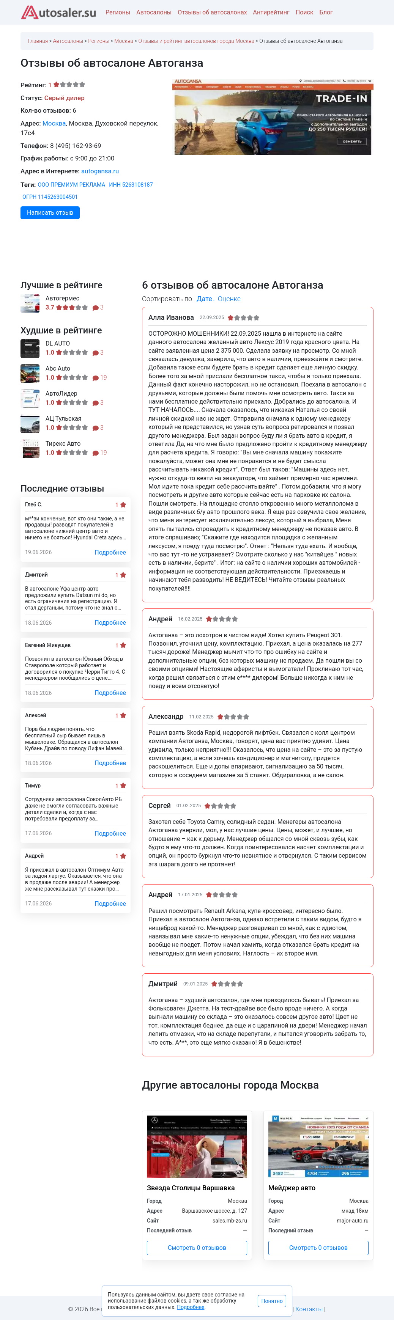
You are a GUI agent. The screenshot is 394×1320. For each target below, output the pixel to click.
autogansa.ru (100, 171)
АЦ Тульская (63, 419)
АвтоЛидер (61, 394)
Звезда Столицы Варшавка (191, 1188)
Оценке (229, 299)
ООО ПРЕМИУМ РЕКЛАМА (72, 185)
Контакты (309, 1309)
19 (100, 377)
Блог (326, 12)
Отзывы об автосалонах (212, 12)
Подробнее (110, 552)
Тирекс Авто (63, 444)
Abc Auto (58, 369)
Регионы (118, 12)
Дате (204, 299)
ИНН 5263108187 (131, 185)
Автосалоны (154, 12)
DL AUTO (58, 344)
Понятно (272, 1301)
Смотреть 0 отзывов (197, 1247)
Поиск (305, 12)
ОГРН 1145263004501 (50, 197)
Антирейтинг (271, 12)
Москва (54, 123)
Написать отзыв (50, 212)
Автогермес (62, 298)
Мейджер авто (291, 1188)
